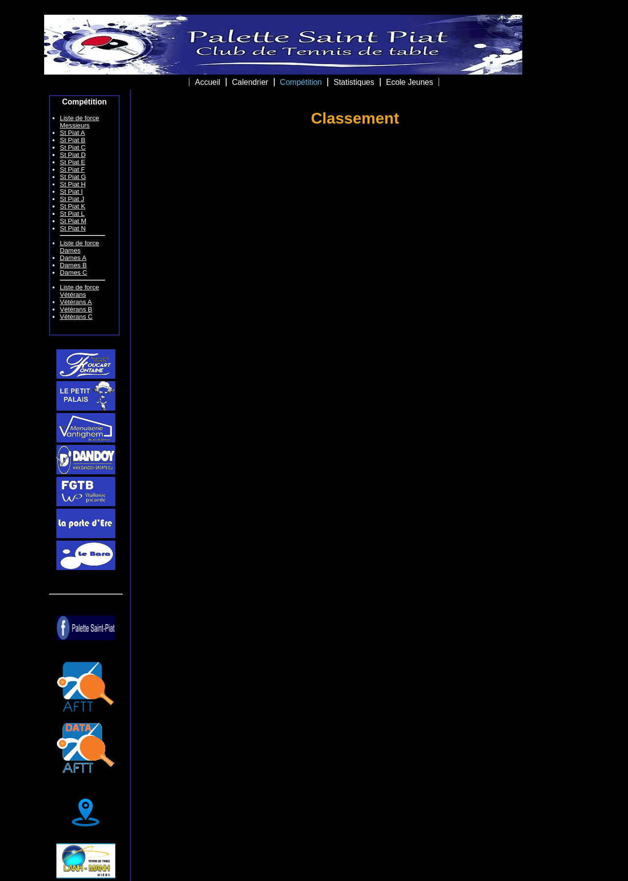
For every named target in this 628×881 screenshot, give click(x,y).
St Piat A (72, 132)
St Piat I (71, 191)
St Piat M (73, 221)
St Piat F (72, 169)
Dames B (73, 265)
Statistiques (354, 82)
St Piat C (73, 147)
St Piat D (73, 154)
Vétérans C (76, 316)
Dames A (73, 257)
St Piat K (72, 206)
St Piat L (72, 213)
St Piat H (73, 184)
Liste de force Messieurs (79, 121)
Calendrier (250, 82)
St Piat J (72, 199)
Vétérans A (76, 302)
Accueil (207, 82)
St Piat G (73, 177)
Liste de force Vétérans (79, 291)
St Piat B (72, 140)
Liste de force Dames (79, 246)
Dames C (73, 272)
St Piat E (72, 162)
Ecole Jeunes (409, 82)
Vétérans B (76, 309)
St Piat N (73, 228)
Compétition (301, 82)
